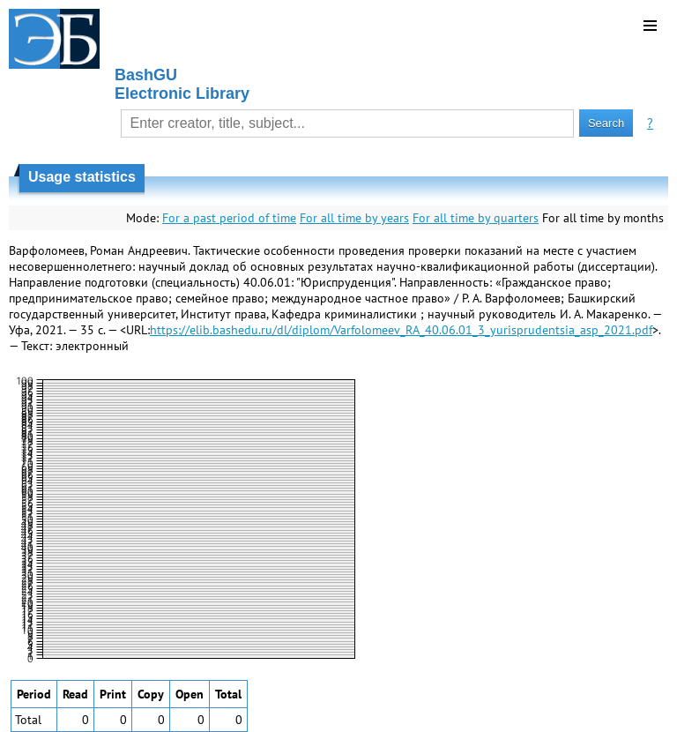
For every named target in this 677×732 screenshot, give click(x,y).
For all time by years (354, 218)
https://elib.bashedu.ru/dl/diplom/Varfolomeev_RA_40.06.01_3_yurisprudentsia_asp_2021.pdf (401, 330)
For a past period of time (229, 218)
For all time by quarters (476, 218)
